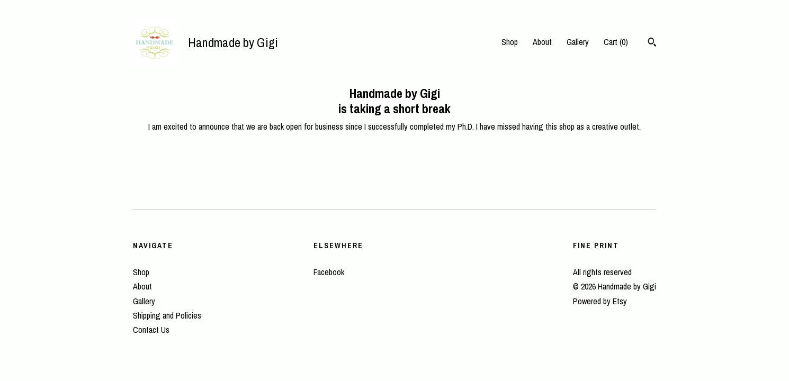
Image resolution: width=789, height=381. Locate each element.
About (542, 42)
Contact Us (151, 329)
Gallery (578, 42)
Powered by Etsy (600, 301)
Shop (509, 42)
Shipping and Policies (167, 315)
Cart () (616, 42)
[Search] (652, 43)
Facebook (328, 272)
